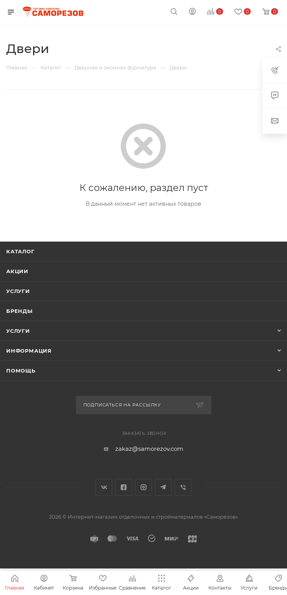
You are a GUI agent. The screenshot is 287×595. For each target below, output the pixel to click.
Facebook (123, 487)
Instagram (143, 487)
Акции (17, 271)
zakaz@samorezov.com (149, 448)
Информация (29, 351)
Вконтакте (103, 487)
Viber (183, 487)
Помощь (20, 370)
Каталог (20, 251)
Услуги (18, 291)
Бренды (19, 311)
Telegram (163, 487)
